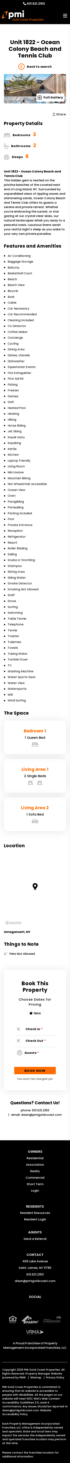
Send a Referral (35, 1239)
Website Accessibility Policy (26, 1412)
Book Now (34, 1070)
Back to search (35, 67)
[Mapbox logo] (13, 923)
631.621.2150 (36, 3)
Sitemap (35, 1377)
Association (35, 1165)
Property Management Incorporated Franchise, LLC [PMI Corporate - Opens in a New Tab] (35, 1345)
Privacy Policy (55, 1377)
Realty (35, 1171)
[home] (22, 15)
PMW (22, 1377)
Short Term (35, 1184)
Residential (35, 1158)
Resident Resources (35, 1213)
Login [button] (35, 1191)
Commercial (35, 1178)
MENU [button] (65, 16)
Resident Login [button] (35, 1219)
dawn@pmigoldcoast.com (41, 1115)
